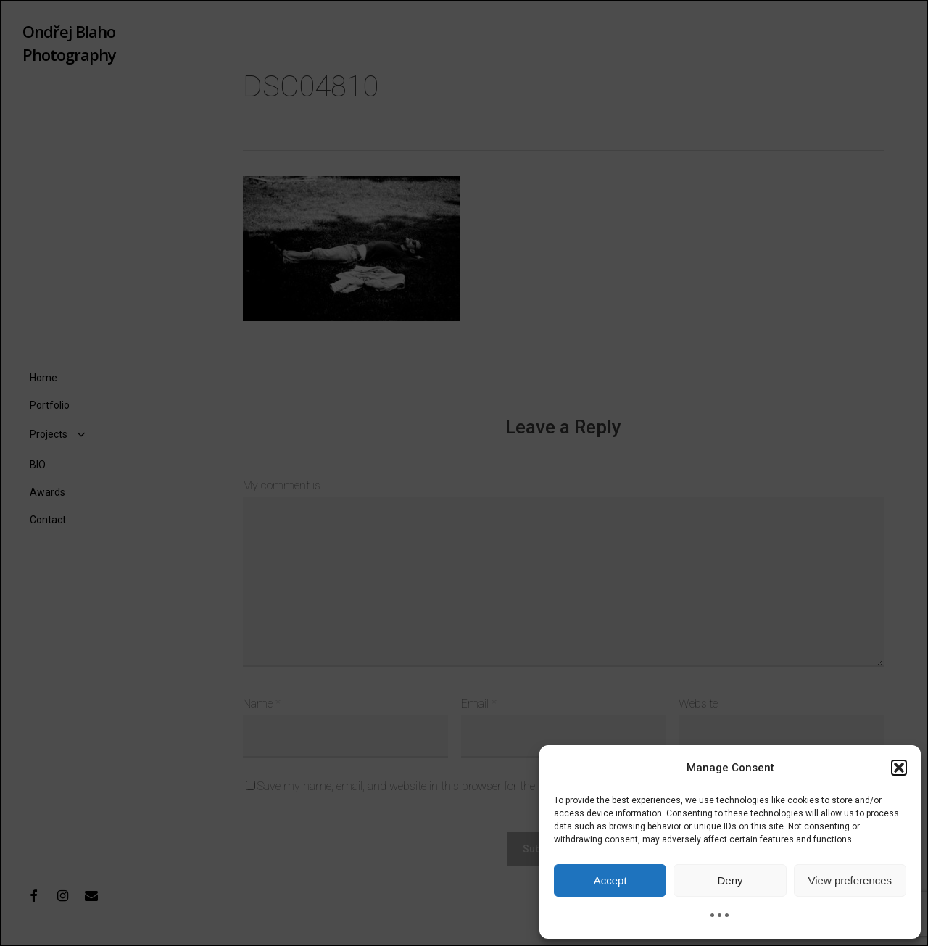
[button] (899, 767)
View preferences (850, 880)
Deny (729, 880)
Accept (610, 880)
